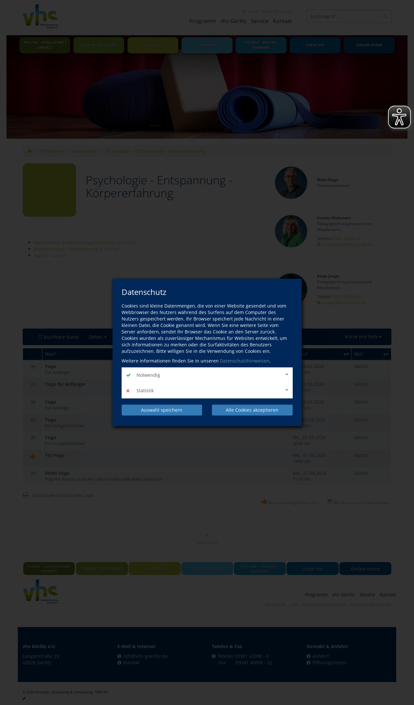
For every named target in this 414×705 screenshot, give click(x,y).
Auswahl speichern (161, 410)
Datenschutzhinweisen (244, 361)
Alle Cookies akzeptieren (252, 410)
